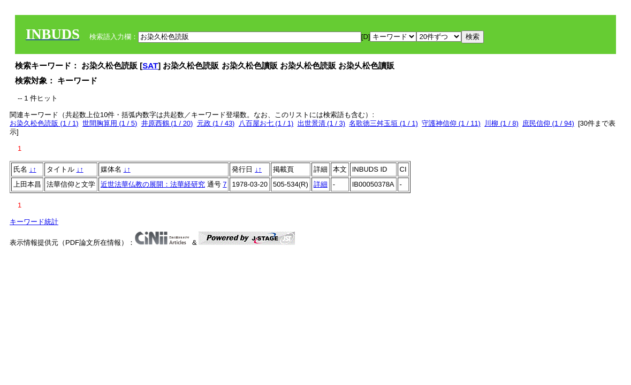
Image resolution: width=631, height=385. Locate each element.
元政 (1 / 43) (216, 123)
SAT (150, 65)
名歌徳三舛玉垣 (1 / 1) (383, 123)
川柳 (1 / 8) (501, 123)
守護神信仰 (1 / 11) (451, 123)
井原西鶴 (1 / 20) (167, 123)
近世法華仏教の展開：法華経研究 (153, 184)
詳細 (321, 184)
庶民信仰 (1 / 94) (548, 123)
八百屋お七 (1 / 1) (266, 123)
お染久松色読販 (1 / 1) (44, 123)
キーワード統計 (34, 222)
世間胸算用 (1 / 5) (110, 123)
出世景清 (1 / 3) (322, 123)
